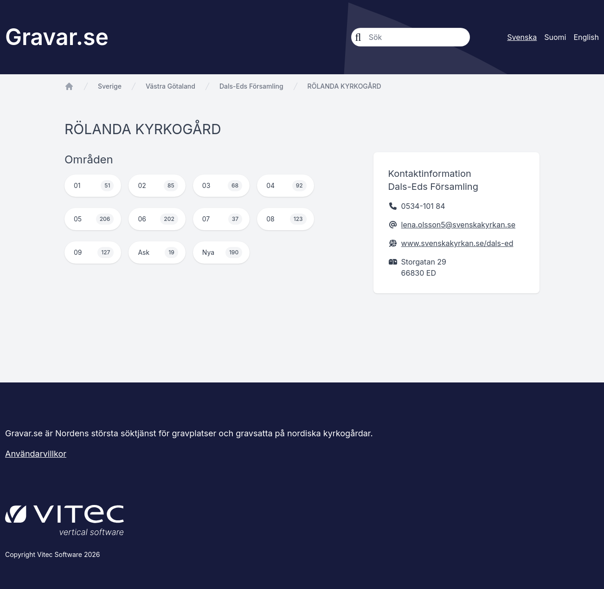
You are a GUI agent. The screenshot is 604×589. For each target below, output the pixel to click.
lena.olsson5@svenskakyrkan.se (458, 224)
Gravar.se (57, 37)
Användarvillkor (35, 454)
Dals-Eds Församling (251, 86)
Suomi (555, 37)
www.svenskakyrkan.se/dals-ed (457, 243)
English (586, 37)
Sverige (110, 86)
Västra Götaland (170, 86)
